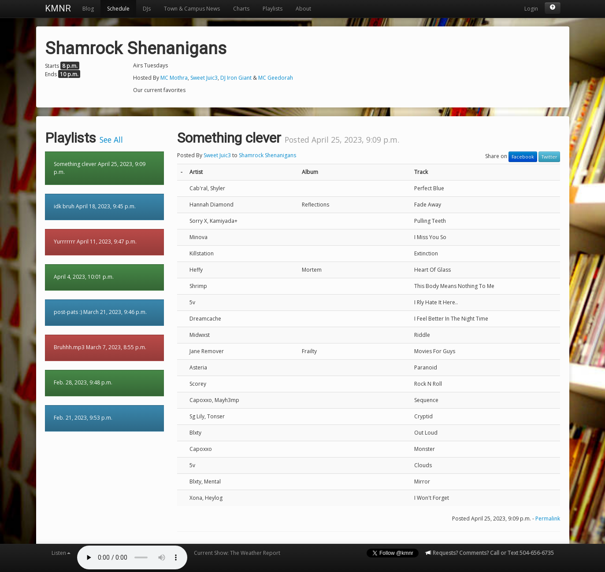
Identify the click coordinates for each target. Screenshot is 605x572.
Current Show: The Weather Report (237, 553)
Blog (88, 8)
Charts (241, 8)
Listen (61, 553)
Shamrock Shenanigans (267, 155)
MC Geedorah (275, 77)
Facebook (523, 157)
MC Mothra (174, 77)
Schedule (118, 8)
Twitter (549, 157)
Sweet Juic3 (204, 77)
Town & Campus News (192, 8)
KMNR (58, 8)
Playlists (272, 8)
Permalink (547, 518)
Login (531, 8)
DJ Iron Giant (236, 77)
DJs (147, 8)
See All (111, 139)
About (303, 8)
